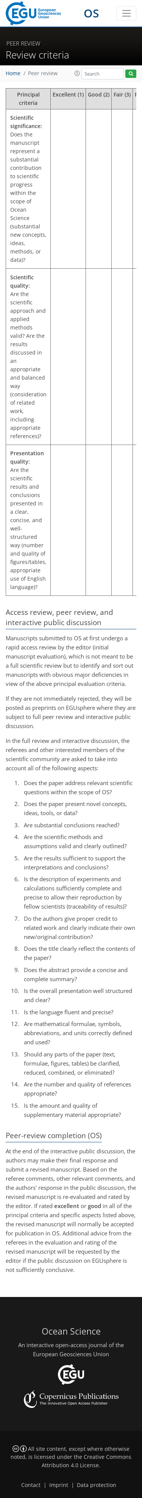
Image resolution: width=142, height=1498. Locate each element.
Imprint (58, 1485)
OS (91, 13)
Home (13, 73)
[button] (77, 73)
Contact (31, 1485)
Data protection (96, 1485)
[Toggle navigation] (126, 13)
